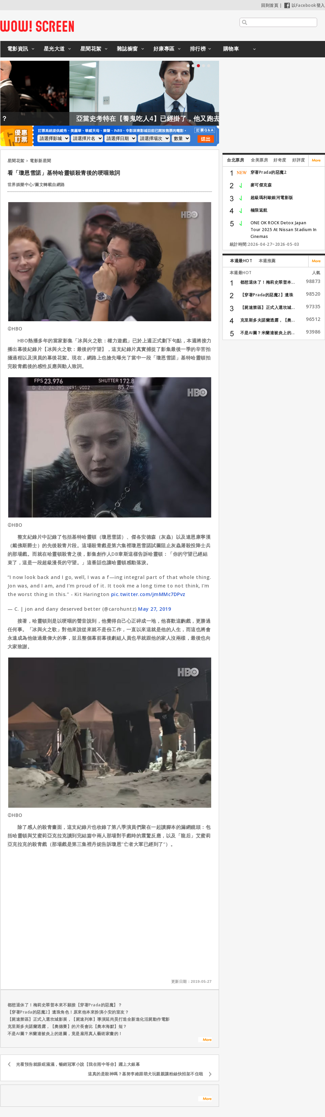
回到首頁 (269, 5)
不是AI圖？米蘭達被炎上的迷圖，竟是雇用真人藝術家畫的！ (65, 1033)
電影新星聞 (40, 161)
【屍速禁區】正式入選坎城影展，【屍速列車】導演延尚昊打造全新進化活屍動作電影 (89, 1019)
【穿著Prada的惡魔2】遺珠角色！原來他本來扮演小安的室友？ (68, 1012)
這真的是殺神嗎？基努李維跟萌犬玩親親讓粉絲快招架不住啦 (145, 1074)
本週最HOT (241, 261)
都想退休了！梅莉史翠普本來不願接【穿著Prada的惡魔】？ (65, 1005)
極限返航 (259, 210)
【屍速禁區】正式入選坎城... (267, 307)
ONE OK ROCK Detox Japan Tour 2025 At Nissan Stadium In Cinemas (283, 229)
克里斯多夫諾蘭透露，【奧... (267, 320)
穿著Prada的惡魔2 (268, 172)
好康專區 (164, 48)
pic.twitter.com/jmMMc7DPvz (148, 594)
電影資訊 (17, 48)
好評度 (298, 160)
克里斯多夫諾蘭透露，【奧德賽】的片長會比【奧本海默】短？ (67, 1026)
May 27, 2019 (154, 609)
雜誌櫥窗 (127, 48)
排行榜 (198, 48)
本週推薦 (267, 261)
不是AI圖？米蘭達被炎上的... (267, 333)
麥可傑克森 (261, 185)
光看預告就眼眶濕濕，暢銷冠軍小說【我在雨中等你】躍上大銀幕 (78, 1064)
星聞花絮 (90, 48)
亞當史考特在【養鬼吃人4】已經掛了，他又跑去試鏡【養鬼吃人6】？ (198, 118)
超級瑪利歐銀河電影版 (271, 197)
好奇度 (279, 160)
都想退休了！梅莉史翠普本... (267, 282)
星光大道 (54, 48)
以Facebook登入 (304, 5)
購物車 (231, 48)
